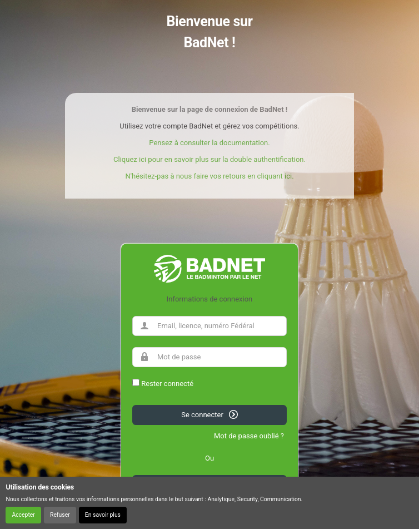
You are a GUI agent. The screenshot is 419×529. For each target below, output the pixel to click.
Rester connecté (167, 383)
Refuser (60, 514)
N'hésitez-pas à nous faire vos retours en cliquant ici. (209, 176)
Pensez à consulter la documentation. (209, 143)
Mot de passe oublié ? (249, 436)
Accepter (23, 514)
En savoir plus (103, 514)
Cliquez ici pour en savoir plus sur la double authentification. (209, 159)
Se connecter (209, 414)
